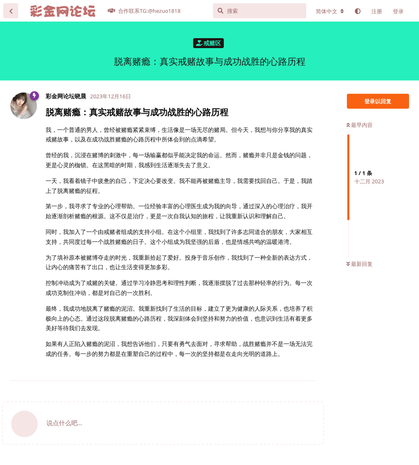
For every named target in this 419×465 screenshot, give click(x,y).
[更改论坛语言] (329, 11)
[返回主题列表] (10, 10)
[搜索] (259, 10)
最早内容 (359, 125)
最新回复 (359, 264)
